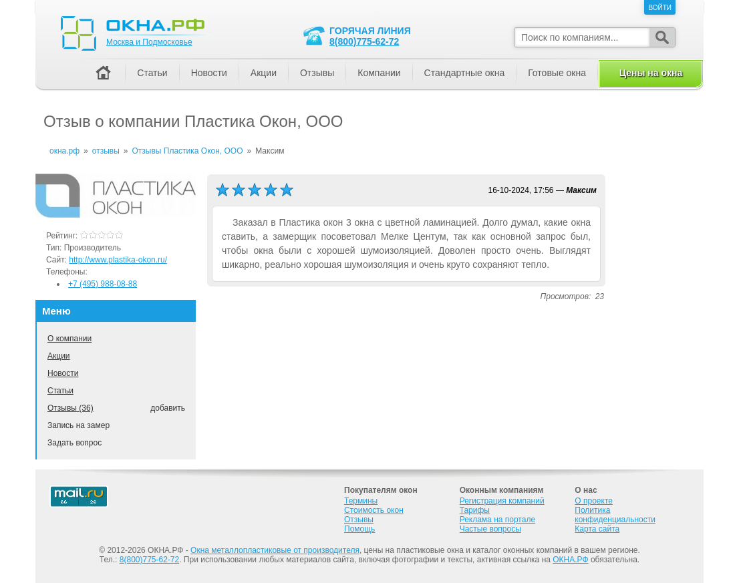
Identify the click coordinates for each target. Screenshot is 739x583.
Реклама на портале (497, 519)
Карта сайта (597, 529)
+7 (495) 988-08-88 (102, 283)
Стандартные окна (464, 72)
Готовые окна (557, 72)
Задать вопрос (74, 442)
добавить (167, 408)
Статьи (60, 390)
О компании (69, 338)
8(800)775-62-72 (364, 41)
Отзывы (317, 72)
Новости (62, 373)
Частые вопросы (490, 529)
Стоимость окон (374, 510)
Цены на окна (650, 72)
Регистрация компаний (502, 501)
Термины (361, 501)
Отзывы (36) (70, 408)
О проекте (594, 501)
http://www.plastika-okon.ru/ (118, 259)
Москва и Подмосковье (149, 42)
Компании (378, 72)
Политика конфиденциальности (615, 515)
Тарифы (475, 510)
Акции (58, 356)
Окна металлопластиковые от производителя (274, 550)
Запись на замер (78, 425)
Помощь (359, 529)
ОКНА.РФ (570, 559)
